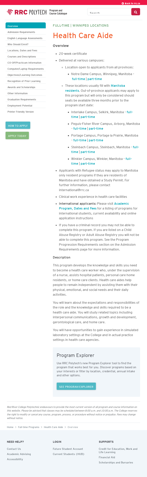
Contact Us (14, 448)
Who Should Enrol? (17, 44)
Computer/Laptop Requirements (25, 68)
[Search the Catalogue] (109, 11)
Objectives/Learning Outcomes (24, 74)
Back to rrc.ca (130, 3)
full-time (78, 78)
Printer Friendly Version (20, 111)
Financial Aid (107, 457)
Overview (12, 25)
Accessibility (15, 459)
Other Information (17, 93)
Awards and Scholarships (21, 87)
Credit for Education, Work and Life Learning (118, 449)
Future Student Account (68, 448)
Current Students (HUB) (69, 453)
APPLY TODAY (17, 135)
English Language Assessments (24, 37)
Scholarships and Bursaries (116, 462)
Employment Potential (19, 105)
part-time (94, 78)
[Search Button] (135, 11)
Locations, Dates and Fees (22, 50)
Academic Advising (19, 453)
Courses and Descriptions (21, 56)
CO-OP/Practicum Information (24, 62)
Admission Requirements (21, 31)
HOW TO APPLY (18, 125)
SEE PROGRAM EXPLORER (76, 386)
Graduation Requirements (21, 99)
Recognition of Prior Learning (23, 80)
